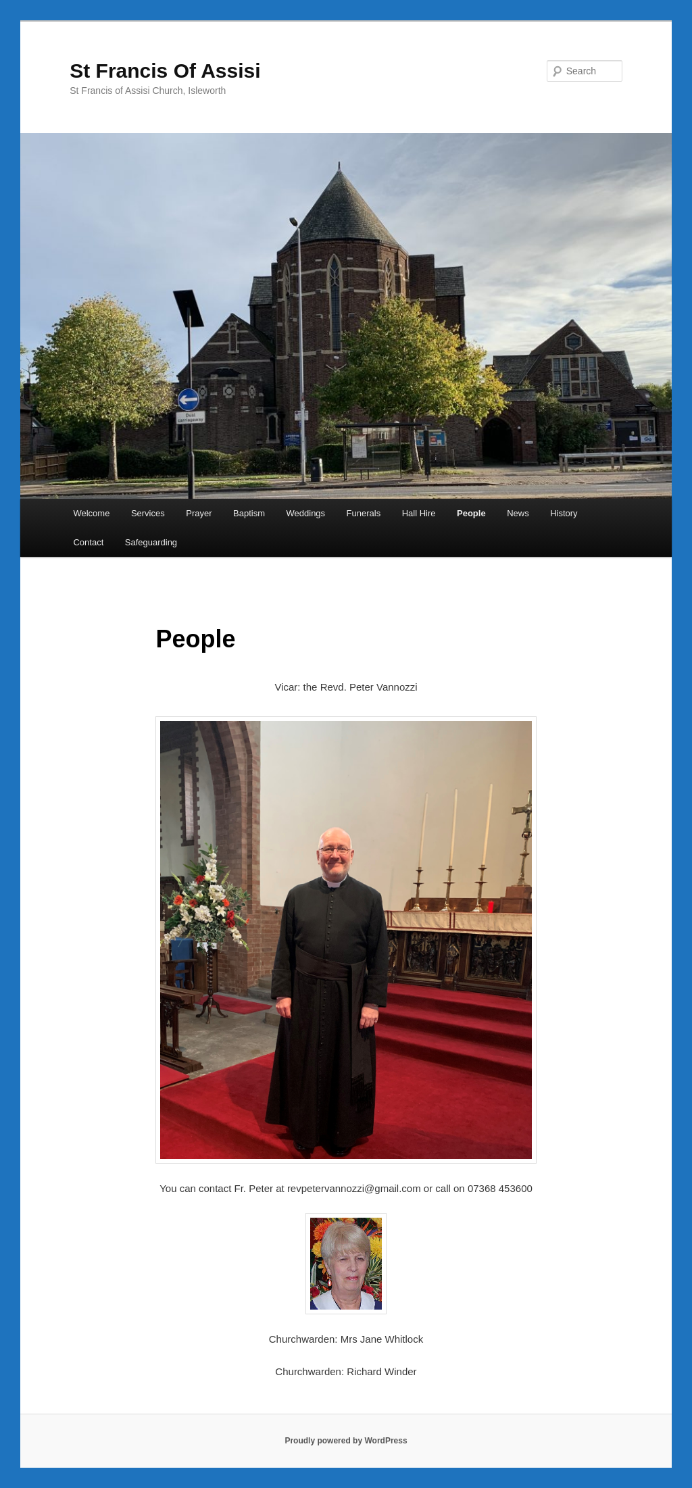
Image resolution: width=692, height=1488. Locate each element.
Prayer (199, 513)
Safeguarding (151, 542)
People (471, 513)
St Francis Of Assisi (165, 70)
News (518, 513)
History (563, 513)
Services (148, 513)
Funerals (364, 513)
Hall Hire (419, 513)
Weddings (306, 513)
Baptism (249, 513)
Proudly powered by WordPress (346, 1440)
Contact (88, 542)
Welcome (91, 513)
